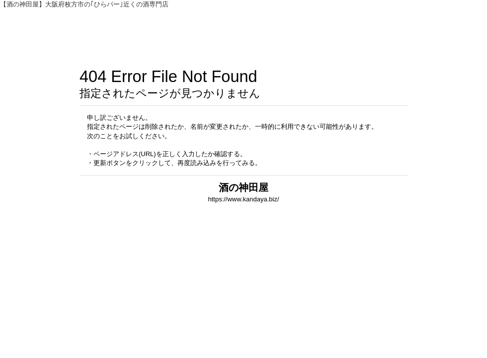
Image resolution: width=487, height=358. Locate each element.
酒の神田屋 (243, 187)
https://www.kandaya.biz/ (243, 199)
